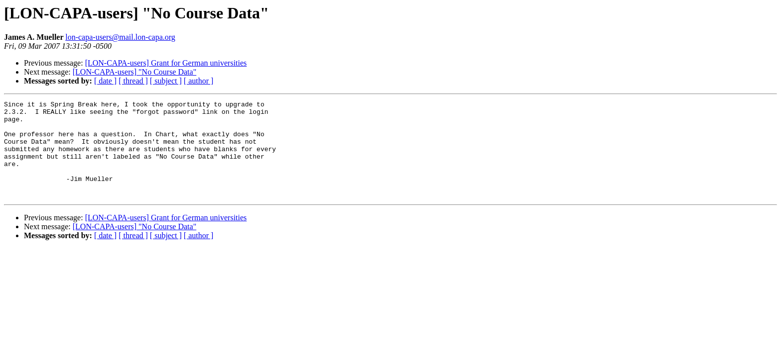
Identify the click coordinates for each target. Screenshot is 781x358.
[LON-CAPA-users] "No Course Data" (134, 72)
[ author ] (199, 81)
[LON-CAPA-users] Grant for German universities (166, 63)
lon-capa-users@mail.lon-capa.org (120, 37)
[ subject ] (166, 81)
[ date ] (105, 81)
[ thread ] (133, 81)
